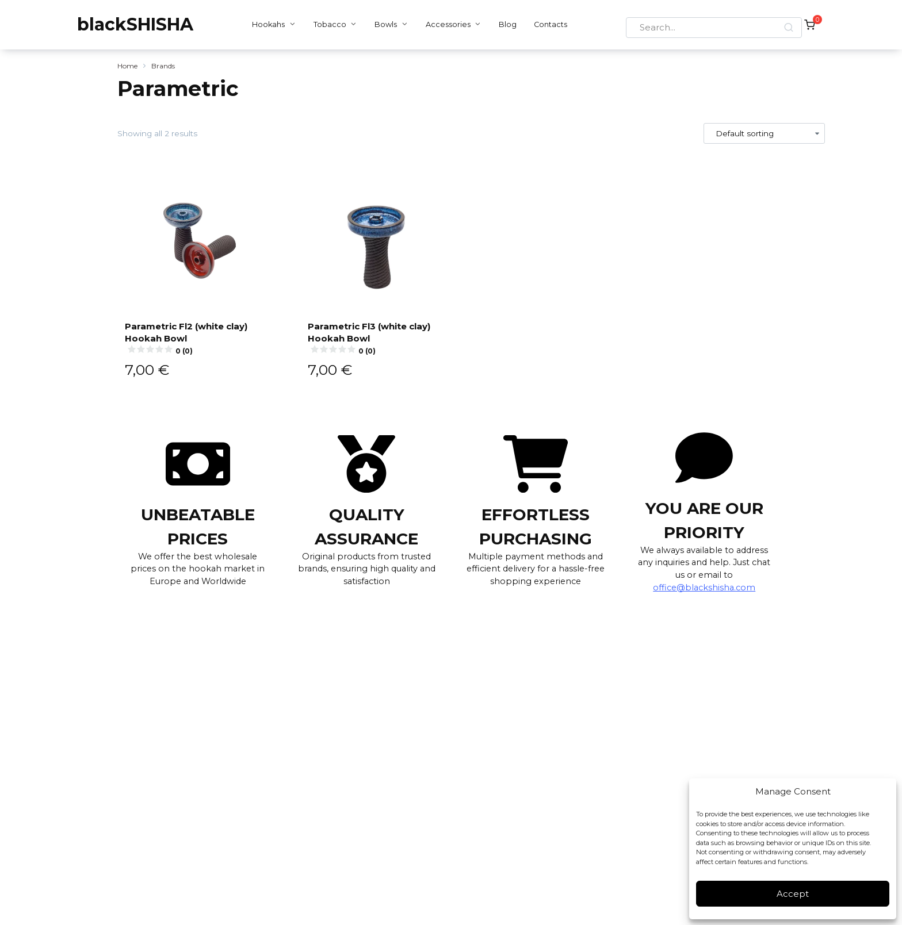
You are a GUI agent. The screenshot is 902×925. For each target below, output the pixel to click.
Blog (505, 24)
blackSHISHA (135, 24)
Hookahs (265, 24)
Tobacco (327, 24)
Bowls (383, 24)
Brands (163, 66)
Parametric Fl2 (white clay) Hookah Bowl (197, 337)
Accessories (444, 24)
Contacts (547, 24)
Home (127, 66)
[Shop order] (764, 133)
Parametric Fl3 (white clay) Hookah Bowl (380, 337)
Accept (793, 893)
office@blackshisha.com (704, 587)
